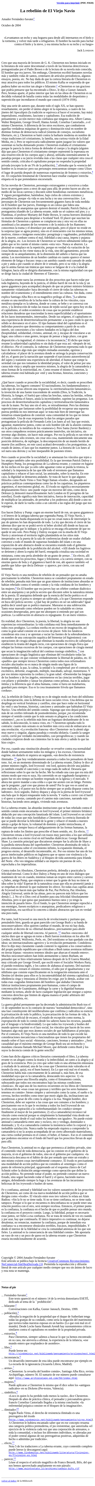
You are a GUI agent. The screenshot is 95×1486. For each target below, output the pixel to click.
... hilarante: (8, 1305)
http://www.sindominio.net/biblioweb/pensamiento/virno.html (51, 1420)
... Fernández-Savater (13, 1295)
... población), (9, 1313)
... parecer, (7, 1460)
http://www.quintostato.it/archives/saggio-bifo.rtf (44, 1470)
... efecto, (6, 1443)
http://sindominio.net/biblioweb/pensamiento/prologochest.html (52, 1354)
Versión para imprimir (68, 2)
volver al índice (8, 1483)
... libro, (6, 1347)
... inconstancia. (10, 1358)
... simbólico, (8, 1393)
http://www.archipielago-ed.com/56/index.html (46, 1378)
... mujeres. (7, 1382)
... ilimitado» (8, 1410)
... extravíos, (8, 1333)
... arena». (7, 1368)
